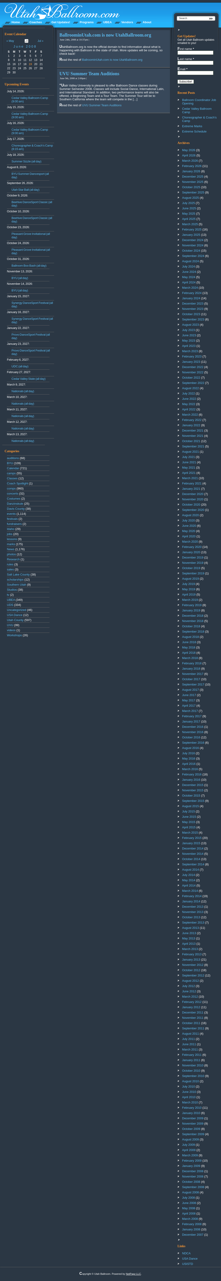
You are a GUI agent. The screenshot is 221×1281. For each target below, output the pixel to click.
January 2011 (191, 1060)
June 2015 (189, 816)
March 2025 (190, 224)
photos (11, 554)
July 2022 (188, 393)
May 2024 (188, 277)
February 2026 (192, 166)
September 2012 (193, 975)
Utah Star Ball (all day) (25, 189)
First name (185, 49)
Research (13, 559)
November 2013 (193, 912)
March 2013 (190, 949)
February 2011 (192, 1054)
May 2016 (188, 758)
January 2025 (191, 234)
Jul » (40, 41)
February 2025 (192, 229)
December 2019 (193, 557)
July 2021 (188, 457)
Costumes (13, 498)
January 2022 (191, 425)
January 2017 (191, 721)
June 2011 (189, 1044)
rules (10, 564)
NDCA (186, 1253)
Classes (12, 478)
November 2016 (193, 732)
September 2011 (193, 1028)
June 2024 (189, 271)
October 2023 (191, 314)
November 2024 (193, 245)
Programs (87, 22)
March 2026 (190, 160)
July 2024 (188, 266)
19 (30, 64)
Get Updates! (61, 22)
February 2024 (192, 293)
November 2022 (193, 372)
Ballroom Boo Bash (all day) (29, 265)
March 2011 (190, 1049)
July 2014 (188, 875)
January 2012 (191, 1007)
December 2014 (193, 848)
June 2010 (189, 1092)
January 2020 (191, 552)
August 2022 (190, 388)
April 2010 (189, 1097)
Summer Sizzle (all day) (26, 161)
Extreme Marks (192, 126)
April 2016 (189, 764)
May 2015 (188, 822)
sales (10, 569)
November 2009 (193, 1123)
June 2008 (25, 46)
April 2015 (189, 827)
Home (16, 22)
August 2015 (190, 806)
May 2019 (188, 589)
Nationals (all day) (23, 391)
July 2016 (188, 753)
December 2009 (193, 1118)
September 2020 (193, 510)
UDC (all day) (20, 366)
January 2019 (191, 610)
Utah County (15, 620)
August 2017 (190, 689)
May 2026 (188, 150)
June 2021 (189, 462)
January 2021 (191, 488)
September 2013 (193, 922)
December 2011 (193, 1012)
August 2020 (190, 515)
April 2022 (189, 409)
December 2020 (193, 494)
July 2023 (188, 330)
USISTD (187, 1264)
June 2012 (189, 991)
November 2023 (193, 309)
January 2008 (191, 1229)
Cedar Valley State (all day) (29, 378)
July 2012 (188, 986)
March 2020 (190, 541)
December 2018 (193, 615)
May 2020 (188, 531)
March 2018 (190, 658)
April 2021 (189, 473)
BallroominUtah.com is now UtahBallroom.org (105, 34)
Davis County (16, 508)
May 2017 (188, 700)
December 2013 (193, 906)
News (11, 549)
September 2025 (193, 192)
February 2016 (192, 774)
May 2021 (188, 467)
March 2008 (190, 1219)
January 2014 (191, 901)
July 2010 (188, 1086)
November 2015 (193, 790)
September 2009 (193, 1134)
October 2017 (191, 679)
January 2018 (191, 668)
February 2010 (192, 1107)
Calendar (13, 468)
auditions (13, 458)
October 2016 (191, 737)
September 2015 (193, 801)
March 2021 (190, 478)
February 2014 (192, 896)
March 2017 (190, 711)
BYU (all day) (20, 278)
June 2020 (189, 525)
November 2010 (193, 1065)
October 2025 (191, 187)
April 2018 (189, 652)
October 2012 (191, 970)
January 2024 (191, 298)
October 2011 (191, 1023)
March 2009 (190, 1155)
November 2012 (193, 965)
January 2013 (191, 959)
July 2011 (188, 1039)
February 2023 (192, 356)
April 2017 (189, 705)
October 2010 (191, 1070)
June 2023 (189, 335)
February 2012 (192, 1002)
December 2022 (193, 367)
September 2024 (193, 256)
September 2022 (193, 383)
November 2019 (193, 562)
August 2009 (190, 1139)
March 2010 (190, 1102)
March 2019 (190, 600)
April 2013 (189, 943)
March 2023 (190, 351)
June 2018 (189, 642)
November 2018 (193, 621)
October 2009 (191, 1129)
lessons (12, 539)
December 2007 (193, 1234)
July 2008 (188, 1197)
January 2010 (191, 1113)
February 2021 (192, 483)
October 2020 (191, 504)
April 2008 (189, 1213)
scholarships (15, 579)
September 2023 (193, 319)
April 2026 (189, 155)
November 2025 (193, 182)
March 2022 (190, 414)
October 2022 (191, 377)
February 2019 (192, 605)
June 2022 (189, 398)
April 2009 (189, 1150)
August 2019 (190, 578)
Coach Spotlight (17, 483)
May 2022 (188, 404)
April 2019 (189, 594)
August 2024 (190, 261)
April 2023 (189, 346)
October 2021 (191, 441)
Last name (185, 59)
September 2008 (193, 1187)
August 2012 (190, 980)
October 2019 (191, 568)
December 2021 (193, 430)
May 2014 (188, 880)
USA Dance (14, 615)
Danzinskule (15, 503)
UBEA (107, 22)
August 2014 (190, 869)
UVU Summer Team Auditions (89, 73)
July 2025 (188, 203)
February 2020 (192, 547)
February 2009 (192, 1160)
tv (8, 594)
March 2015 (190, 832)
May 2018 (188, 647)
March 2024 (190, 287)
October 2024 (191, 250)
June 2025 (189, 208)
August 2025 (190, 197)
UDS (10, 605)
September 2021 (193, 446)
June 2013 (189, 933)
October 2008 (191, 1181)
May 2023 (188, 340)
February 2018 (192, 663)
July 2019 (188, 584)
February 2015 (192, 838)
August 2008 (190, 1192)
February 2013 (192, 954)
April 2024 (189, 282)
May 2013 (188, 938)
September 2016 (193, 742)
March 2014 (190, 890)
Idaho (11, 529)
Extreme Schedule (194, 131)
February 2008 (192, 1224)
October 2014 (191, 859)
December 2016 (193, 726)
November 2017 (193, 674)
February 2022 (192, 420)
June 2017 (189, 695)
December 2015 (193, 785)
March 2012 (190, 996)
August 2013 (190, 928)
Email (182, 69)
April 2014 (189, 885)
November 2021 (193, 436)
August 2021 (190, 451)
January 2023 (191, 361)
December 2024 (193, 240)
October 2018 (191, 626)
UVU (10, 625)
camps (11, 473)
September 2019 (193, 573)
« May (10, 41)
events (11, 513)
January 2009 (191, 1166)
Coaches (35, 22)
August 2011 (190, 1033)
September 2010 (193, 1076)
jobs (9, 534)
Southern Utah (16, 584)
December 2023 (193, 303)
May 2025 (188, 213)
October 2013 (191, 917)
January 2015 (191, 843)
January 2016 (191, 779)
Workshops (14, 635)
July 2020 (188, 520)
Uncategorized (16, 610)
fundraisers (14, 524)
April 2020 (189, 536)
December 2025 (193, 176)
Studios (12, 589)
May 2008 (188, 1208)
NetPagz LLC (133, 1273)
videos (11, 630)
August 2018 (190, 637)
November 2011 (193, 1017)
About (147, 22)
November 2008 (193, 1176)
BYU (10, 463)
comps (11, 488)
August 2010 (190, 1081)
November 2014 (193, 853)
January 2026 (191, 171)
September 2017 (193, 684)
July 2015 (188, 811)
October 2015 (191, 795)
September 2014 (193, 864)
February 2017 (192, 716)
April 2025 (189, 219)
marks (11, 544)
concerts (12, 493)
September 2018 (193, 631)
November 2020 (193, 499)
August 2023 (190, 324)
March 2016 (190, 769)
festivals (12, 519)
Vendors (127, 22)
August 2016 (190, 748)
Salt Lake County (18, 574)
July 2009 (188, 1144)
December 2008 (193, 1171)
